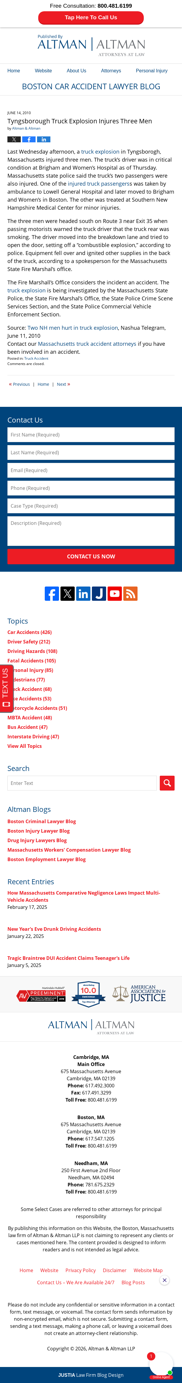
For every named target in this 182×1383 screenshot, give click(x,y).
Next (63, 384)
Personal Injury (152, 70)
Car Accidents (29, 632)
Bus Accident (27, 727)
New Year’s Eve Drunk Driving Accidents (54, 929)
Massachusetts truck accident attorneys (87, 343)
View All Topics (24, 746)
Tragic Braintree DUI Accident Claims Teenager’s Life (68, 958)
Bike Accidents (29, 698)
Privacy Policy (81, 1270)
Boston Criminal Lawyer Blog (41, 821)
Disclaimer (115, 1270)
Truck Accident (36, 358)
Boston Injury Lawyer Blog (38, 831)
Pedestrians (26, 679)
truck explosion (100, 151)
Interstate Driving (33, 736)
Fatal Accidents (31, 660)
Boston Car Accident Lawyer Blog (91, 45)
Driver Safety (28, 641)
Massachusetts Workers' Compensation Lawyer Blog (69, 850)
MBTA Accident (29, 717)
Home (13, 70)
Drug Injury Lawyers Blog (37, 840)
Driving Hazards (32, 651)
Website (43, 70)
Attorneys (111, 70)
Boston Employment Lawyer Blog (46, 859)
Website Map (148, 1270)
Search (167, 783)
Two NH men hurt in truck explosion (73, 327)
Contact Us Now (91, 556)
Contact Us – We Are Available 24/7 (75, 1282)
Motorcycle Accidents (37, 708)
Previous (19, 384)
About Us (76, 70)
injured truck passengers (99, 183)
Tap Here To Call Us (91, 17)
